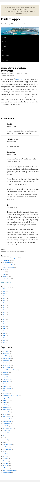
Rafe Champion (7, 405)
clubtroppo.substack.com (20, 13)
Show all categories (6, 282)
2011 (4, 321)
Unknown (5, 391)
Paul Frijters (6, 356)
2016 (4, 310)
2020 (4, 300)
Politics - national (7, 265)
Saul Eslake (6, 407)
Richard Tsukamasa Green (9, 370)
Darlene (5, 456)
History (5, 269)
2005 (4, 335)
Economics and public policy (10, 258)
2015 (4, 312)
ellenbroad (5, 461)
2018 (4, 305)
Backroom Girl (6, 423)
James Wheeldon (7, 449)
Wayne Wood (6, 377)
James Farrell (6, 360)
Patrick (4, 402)
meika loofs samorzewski (9, 470)
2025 (4, 289)
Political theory (7, 279)
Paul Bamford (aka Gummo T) (10, 395)
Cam (4, 384)
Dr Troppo (5, 414)
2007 (4, 331)
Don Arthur (6, 353)
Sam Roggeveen (7, 472)
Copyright (5, 51)
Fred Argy (5, 372)
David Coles (6, 465)
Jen (3, 451)
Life (8, 75)
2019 (4, 303)
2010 (4, 324)
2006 (4, 333)
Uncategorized (6, 260)
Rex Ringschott (7, 379)
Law (4, 272)
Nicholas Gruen (22, 73)
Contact (4, 46)
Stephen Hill (6, 398)
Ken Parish (5, 351)
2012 (4, 319)
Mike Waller (6, 463)
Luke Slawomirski (7, 444)
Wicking (5, 374)
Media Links (5, 55)
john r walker (6, 400)
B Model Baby (6, 430)
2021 (4, 298)
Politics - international (8, 267)
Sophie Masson (7, 381)
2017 (4, 307)
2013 (4, 317)
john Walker (6, 426)
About (4, 42)
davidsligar (5, 458)
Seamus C (5, 440)
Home (4, 37)
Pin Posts (5, 60)
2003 (4, 340)
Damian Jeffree (6, 433)
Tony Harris (6, 363)
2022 (4, 296)
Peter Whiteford (7, 416)
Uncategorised (6, 262)
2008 (4, 328)
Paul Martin (6, 454)
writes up (19, 79)
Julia (4, 437)
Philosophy (5, 276)
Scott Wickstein (7, 388)
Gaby (4, 435)
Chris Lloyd (6, 393)
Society (11, 75)
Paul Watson (6, 447)
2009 (4, 326)
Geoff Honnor (6, 365)
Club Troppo (10, 19)
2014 (4, 314)
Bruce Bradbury (7, 421)
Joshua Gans (6, 468)
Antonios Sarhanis (7, 419)
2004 (4, 338)
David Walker (6, 367)
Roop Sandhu (6, 412)
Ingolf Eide (5, 386)
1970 (4, 342)
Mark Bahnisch (7, 358)
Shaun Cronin (6, 409)
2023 (4, 293)
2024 (4, 291)
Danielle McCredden (8, 428)
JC (3, 442)
